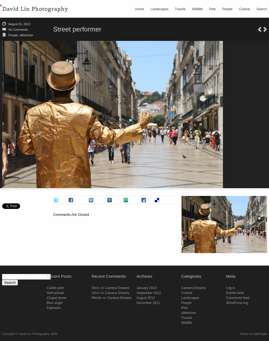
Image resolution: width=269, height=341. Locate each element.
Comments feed (238, 298)
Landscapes (160, 9)
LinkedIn (100, 200)
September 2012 (149, 293)
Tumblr (117, 200)
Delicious (166, 200)
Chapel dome (56, 298)
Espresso (54, 308)
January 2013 (147, 288)
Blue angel (55, 303)
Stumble (134, 200)
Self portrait (55, 293)
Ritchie (97, 298)
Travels (180, 9)
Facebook (80, 200)
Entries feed (235, 293)
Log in (230, 288)
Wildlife (197, 9)
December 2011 (148, 303)
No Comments (18, 29)
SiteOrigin (260, 333)
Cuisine (244, 9)
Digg (150, 200)
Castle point (55, 288)
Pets (212, 9)
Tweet (63, 200)
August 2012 (146, 298)
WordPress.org (237, 303)
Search (261, 9)
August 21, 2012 (19, 24)
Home (139, 9)
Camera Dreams (117, 288)
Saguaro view (265, 29)
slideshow (26, 35)
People (227, 9)
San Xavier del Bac (260, 29)
